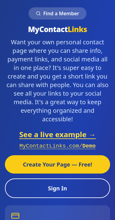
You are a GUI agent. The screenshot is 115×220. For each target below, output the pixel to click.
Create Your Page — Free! (57, 164)
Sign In (57, 188)
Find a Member (57, 13)
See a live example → (57, 134)
